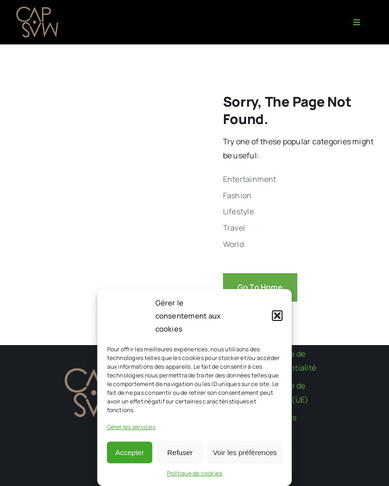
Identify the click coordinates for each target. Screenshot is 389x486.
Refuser (180, 452)
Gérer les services (131, 427)
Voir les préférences (245, 452)
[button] (277, 315)
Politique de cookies (194, 473)
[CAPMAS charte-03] (38, 8)
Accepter (129, 452)
